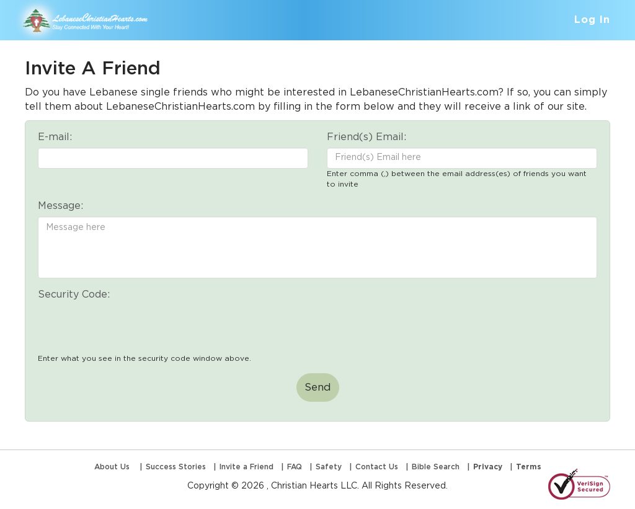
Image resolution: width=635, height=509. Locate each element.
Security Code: (74, 294)
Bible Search (436, 467)
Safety (329, 467)
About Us (113, 467)
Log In (592, 20)
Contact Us (376, 467)
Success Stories (176, 467)
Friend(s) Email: (366, 137)
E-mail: (55, 137)
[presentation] (132, 329)
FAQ (294, 467)
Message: (60, 206)
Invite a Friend (246, 467)
